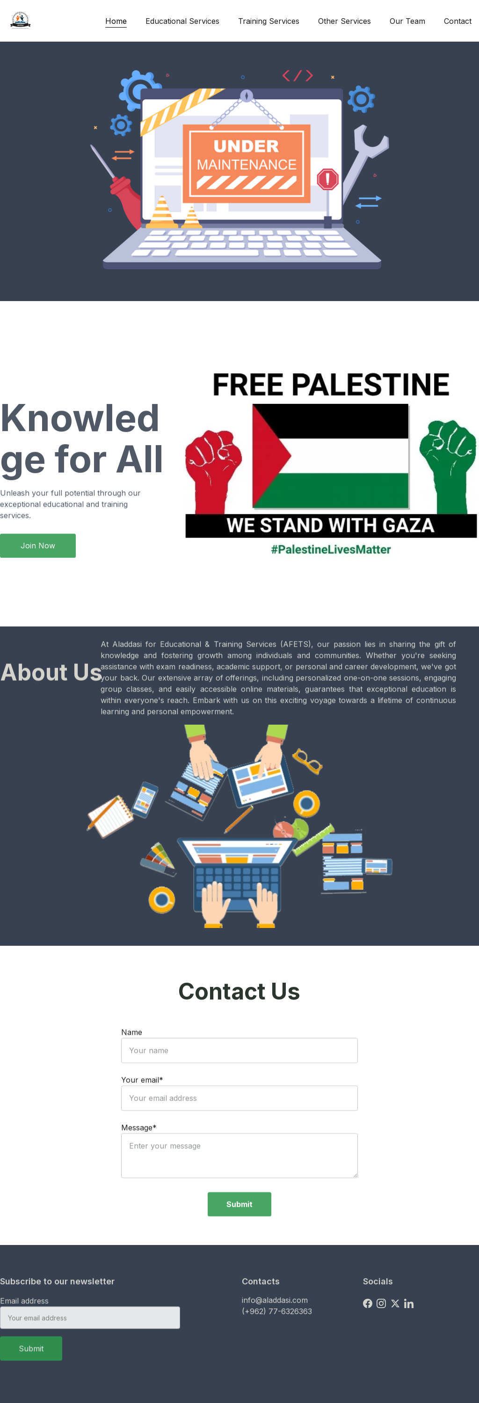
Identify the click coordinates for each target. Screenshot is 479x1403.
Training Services (268, 21)
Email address (24, 1306)
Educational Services (182, 21)
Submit (239, 1221)
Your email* (142, 1097)
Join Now (38, 548)
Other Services (344, 21)
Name (131, 1049)
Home (116, 21)
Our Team (407, 21)
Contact (458, 21)
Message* (139, 1145)
